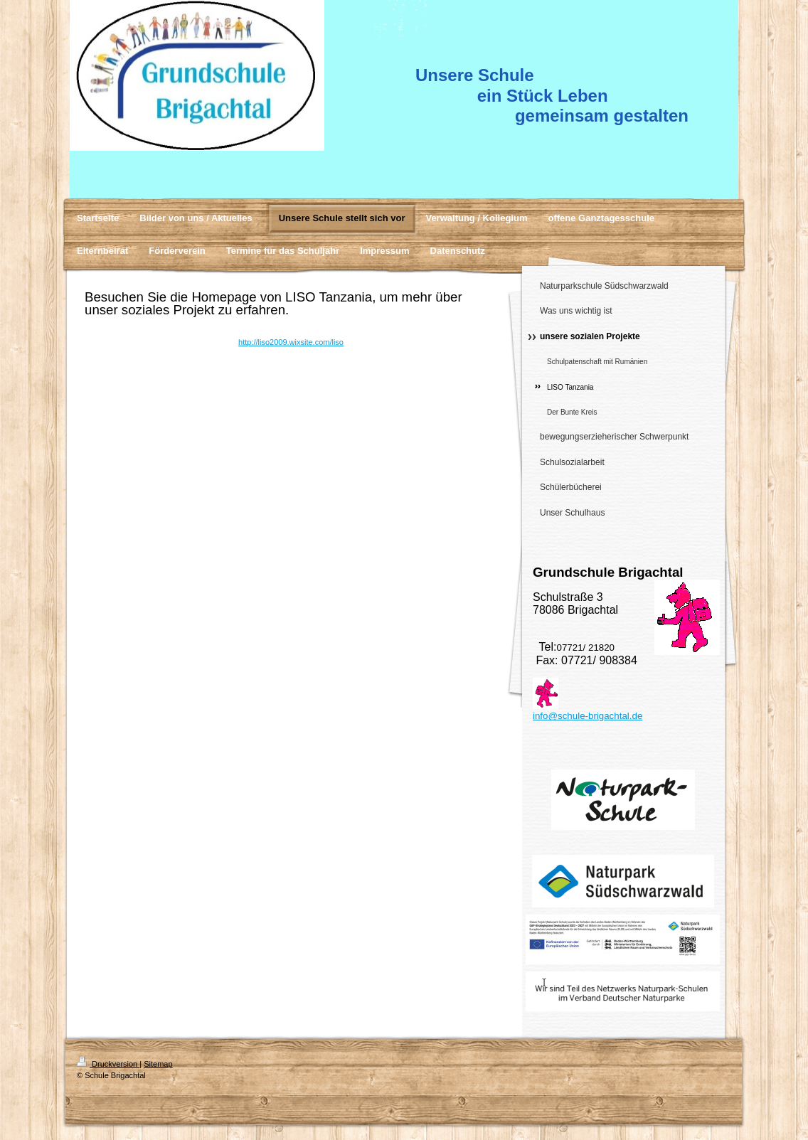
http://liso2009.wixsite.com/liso (291, 342)
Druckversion (108, 1064)
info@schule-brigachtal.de (587, 715)
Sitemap (158, 1064)
